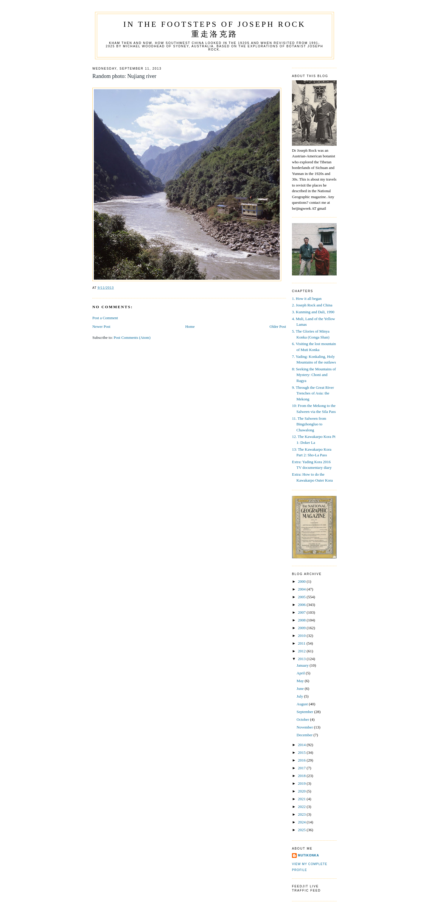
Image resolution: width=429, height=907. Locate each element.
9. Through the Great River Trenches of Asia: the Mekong (313, 393)
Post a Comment (105, 318)
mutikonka (308, 855)
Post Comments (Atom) (132, 337)
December (305, 735)
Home (190, 326)
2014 (302, 744)
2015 (302, 752)
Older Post (278, 326)
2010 (302, 635)
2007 (302, 612)
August (303, 704)
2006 (302, 604)
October (303, 719)
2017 (302, 768)
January (303, 665)
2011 (302, 643)
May (301, 681)
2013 (302, 659)
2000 (302, 581)
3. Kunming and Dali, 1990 (313, 312)
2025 (302, 830)
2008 (302, 620)
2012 (302, 651)
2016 (302, 760)
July (300, 696)
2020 (302, 791)
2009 (302, 628)
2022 (302, 806)
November (305, 727)
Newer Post (101, 326)
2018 (302, 775)
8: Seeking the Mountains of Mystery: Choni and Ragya (314, 375)
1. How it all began (306, 298)
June (301, 688)
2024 (302, 822)
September (305, 711)
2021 (302, 799)
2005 (302, 597)
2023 (302, 814)
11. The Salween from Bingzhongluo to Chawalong (309, 424)
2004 (302, 589)
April (301, 673)
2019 (302, 783)
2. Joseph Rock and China (312, 305)
